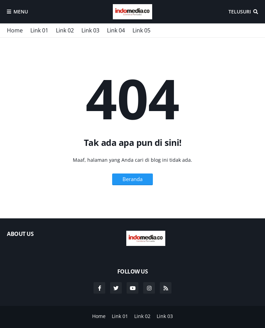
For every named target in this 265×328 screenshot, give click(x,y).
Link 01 (39, 30)
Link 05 (141, 30)
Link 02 (65, 30)
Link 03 (90, 30)
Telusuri (239, 11)
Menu (20, 11)
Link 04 (116, 30)
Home (15, 30)
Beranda (132, 179)
